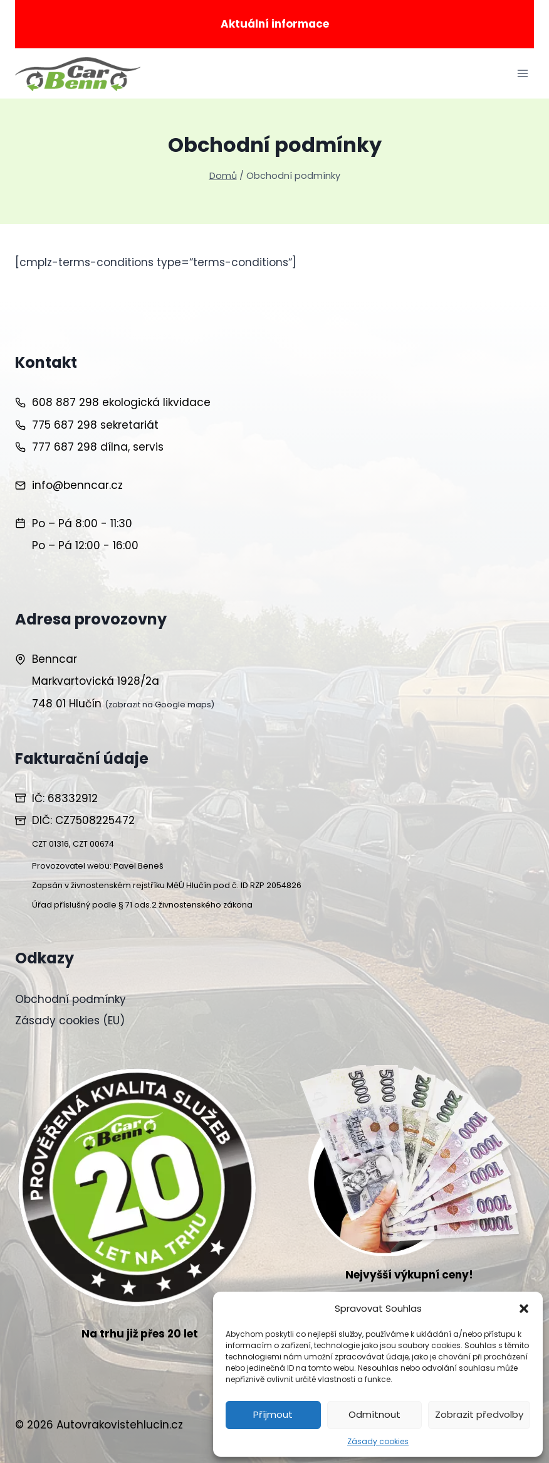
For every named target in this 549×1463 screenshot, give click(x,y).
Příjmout (273, 1414)
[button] (524, 1308)
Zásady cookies (378, 1441)
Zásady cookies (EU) (70, 1020)
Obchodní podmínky (70, 999)
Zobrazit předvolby (479, 1414)
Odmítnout (374, 1414)
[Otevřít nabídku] (522, 73)
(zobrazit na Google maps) (159, 704)
